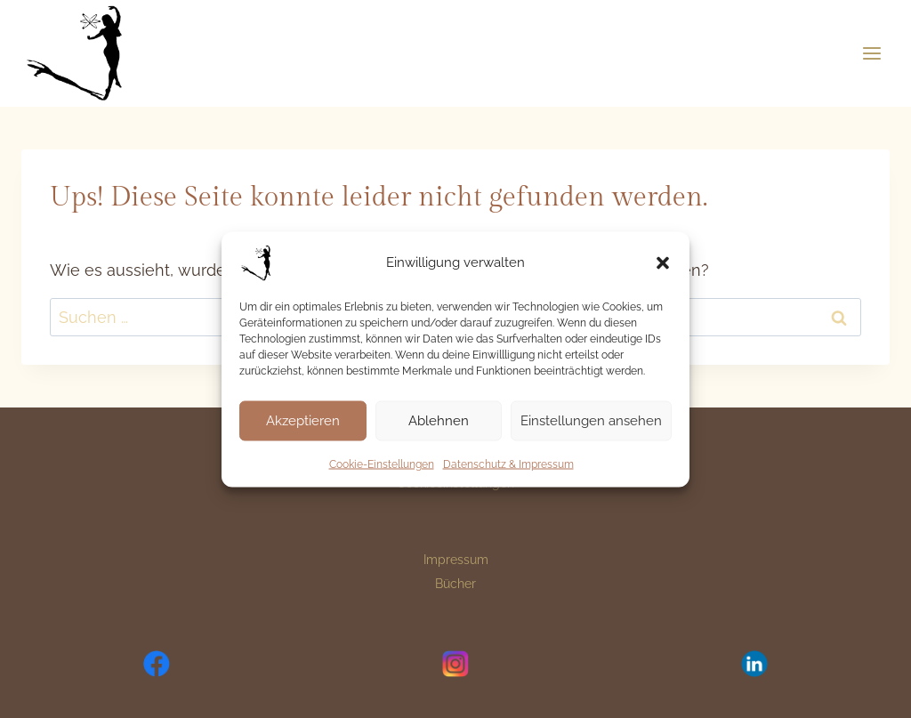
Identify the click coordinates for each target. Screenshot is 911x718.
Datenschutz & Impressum (508, 463)
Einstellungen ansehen (591, 421)
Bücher (455, 584)
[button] (663, 262)
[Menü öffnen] (871, 53)
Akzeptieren (303, 421)
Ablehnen (438, 421)
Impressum (455, 560)
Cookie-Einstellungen (381, 463)
